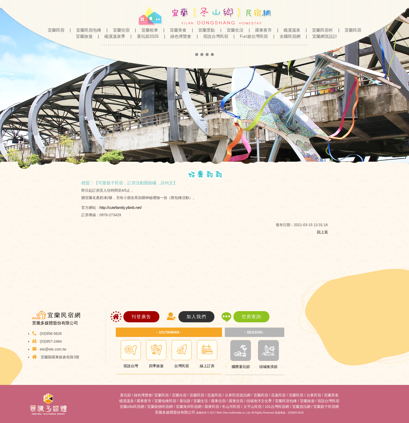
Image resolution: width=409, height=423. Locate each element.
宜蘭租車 (148, 30)
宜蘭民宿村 (321, 30)
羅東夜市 (262, 30)
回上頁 (322, 232)
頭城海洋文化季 (259, 401)
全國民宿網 (288, 36)
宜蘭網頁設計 (322, 36)
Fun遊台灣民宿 (252, 36)
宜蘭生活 (233, 30)
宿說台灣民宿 (214, 36)
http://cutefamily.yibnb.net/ (121, 208)
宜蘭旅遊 (83, 36)
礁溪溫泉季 (113, 36)
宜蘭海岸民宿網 (188, 406)
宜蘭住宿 (120, 30)
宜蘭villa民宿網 (132, 406)
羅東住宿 (218, 401)
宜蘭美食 (177, 30)
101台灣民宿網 (277, 406)
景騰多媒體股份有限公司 (175, 412)
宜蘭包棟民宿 (165, 401)
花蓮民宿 (214, 395)
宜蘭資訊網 (301, 406)
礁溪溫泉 (290, 30)
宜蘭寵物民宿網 (160, 406)
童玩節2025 (146, 36)
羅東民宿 (211, 406)
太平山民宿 (252, 406)
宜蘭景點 (205, 30)
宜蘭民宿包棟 (87, 30)
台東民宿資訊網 (237, 395)
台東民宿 (313, 395)
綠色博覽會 (179, 36)
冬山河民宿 (231, 406)
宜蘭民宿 (56, 30)
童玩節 (125, 395)
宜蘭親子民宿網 (326, 406)
